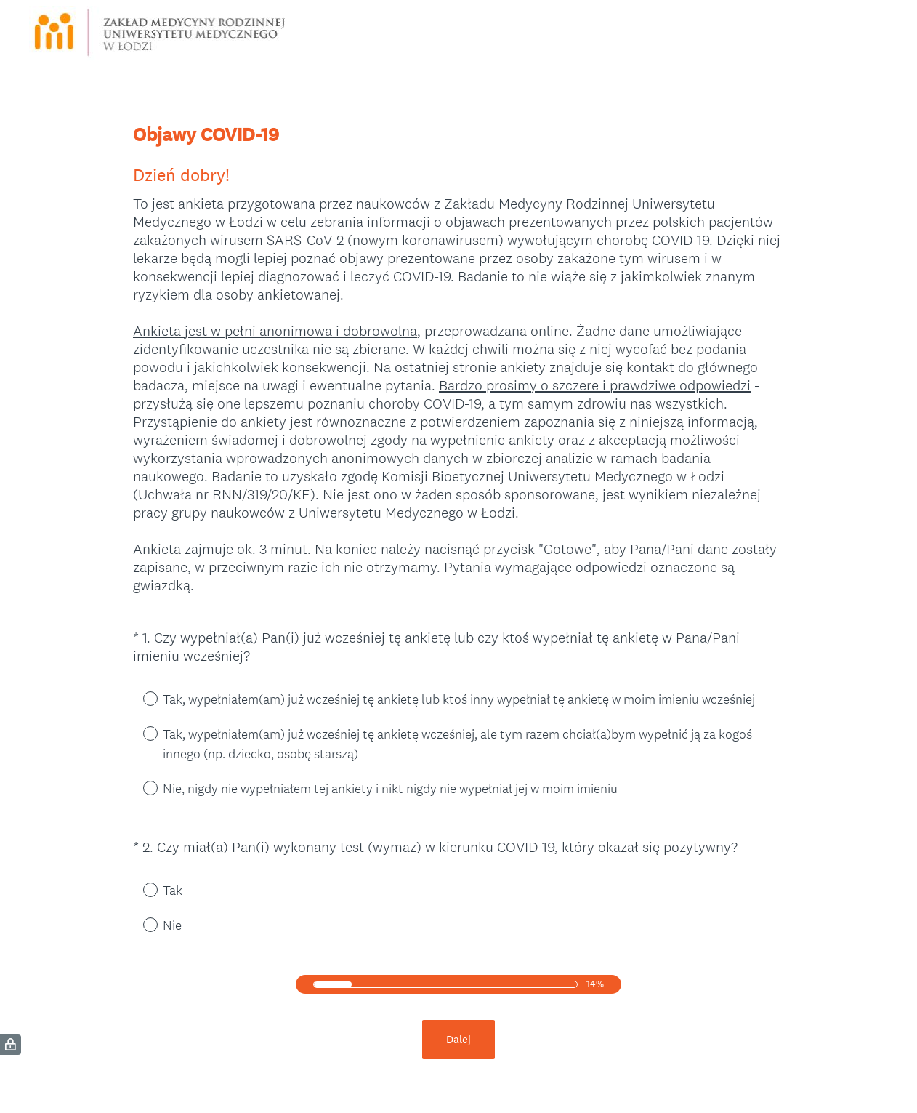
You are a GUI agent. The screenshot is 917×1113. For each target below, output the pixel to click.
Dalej (458, 1039)
